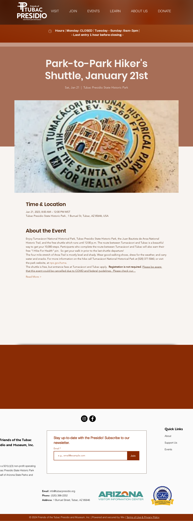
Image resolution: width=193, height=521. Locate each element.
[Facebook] (92, 418)
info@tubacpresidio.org (62, 491)
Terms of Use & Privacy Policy (142, 517)
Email (57, 448)
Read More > (33, 276)
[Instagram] (84, 418)
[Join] (133, 455)
